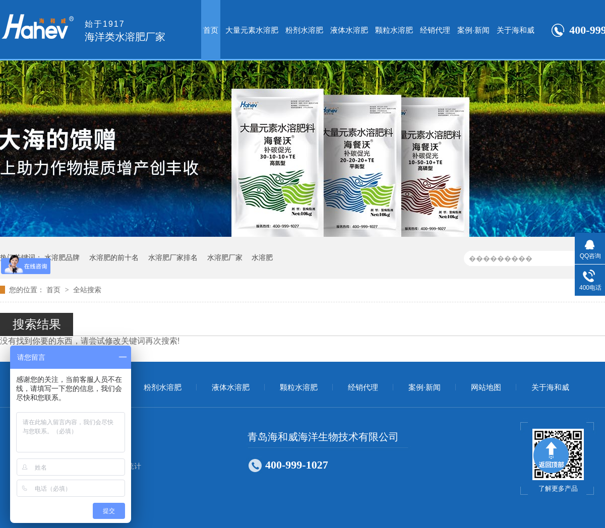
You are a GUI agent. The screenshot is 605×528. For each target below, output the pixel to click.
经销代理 (435, 30)
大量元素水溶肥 (251, 30)
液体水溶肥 (349, 30)
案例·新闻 (473, 30)
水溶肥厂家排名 (173, 257)
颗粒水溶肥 (394, 30)
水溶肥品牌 (62, 257)
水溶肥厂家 (225, 257)
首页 (210, 30)
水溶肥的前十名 (114, 257)
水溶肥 (262, 257)
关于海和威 (515, 30)
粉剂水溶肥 (304, 30)
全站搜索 (87, 290)
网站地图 (486, 387)
